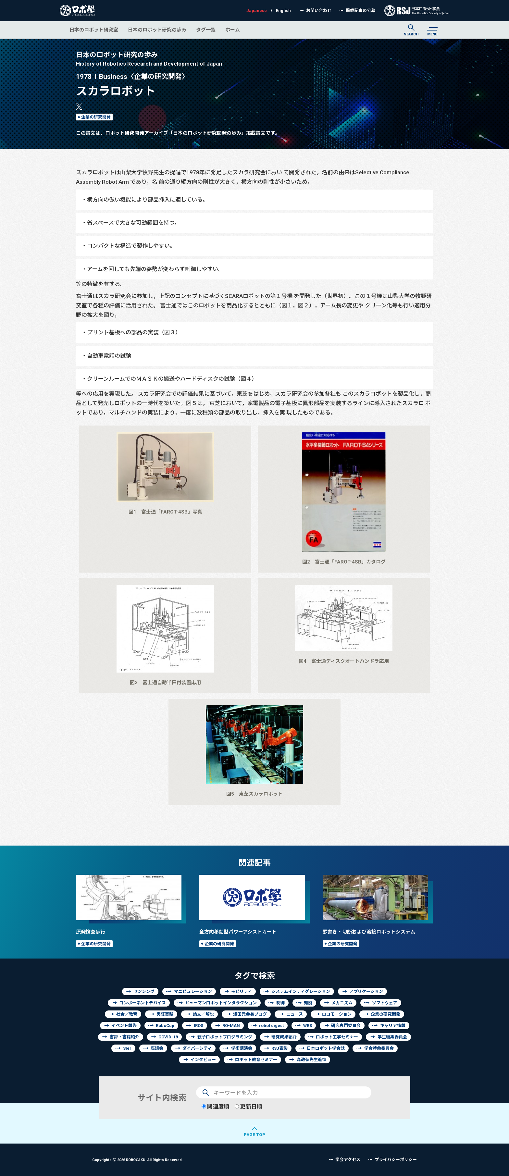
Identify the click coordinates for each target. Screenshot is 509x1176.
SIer (127, 1048)
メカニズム (342, 1003)
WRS (307, 1025)
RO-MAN (231, 1025)
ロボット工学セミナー (337, 1037)
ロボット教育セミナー (256, 1060)
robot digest (271, 1025)
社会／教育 (126, 1014)
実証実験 (164, 1014)
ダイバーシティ (197, 1048)
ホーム (232, 29)
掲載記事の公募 (360, 10)
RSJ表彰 (279, 1048)
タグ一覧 (206, 29)
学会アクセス (347, 1159)
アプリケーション (366, 991)
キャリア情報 (392, 1025)
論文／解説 (203, 1014)
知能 (308, 1003)
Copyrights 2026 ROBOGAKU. (137, 1159)
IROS (198, 1025)
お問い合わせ (318, 10)
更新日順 (248, 1106)
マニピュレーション (193, 991)
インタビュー (203, 1060)
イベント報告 (124, 1025)
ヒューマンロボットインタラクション (221, 1003)
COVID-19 (168, 1037)
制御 (280, 1003)
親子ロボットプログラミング (224, 1037)
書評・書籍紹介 (124, 1037)
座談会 (157, 1048)
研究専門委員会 (346, 1025)
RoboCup (165, 1025)
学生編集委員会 (392, 1037)
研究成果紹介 (284, 1037)
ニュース (294, 1014)
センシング (144, 991)
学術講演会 (241, 1048)
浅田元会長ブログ (250, 1014)
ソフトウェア (384, 1003)
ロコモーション (337, 1014)
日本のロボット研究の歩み (157, 29)
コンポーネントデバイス (142, 1003)
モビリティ (241, 991)
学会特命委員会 (379, 1048)
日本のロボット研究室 (93, 29)
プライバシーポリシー (396, 1159)
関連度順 (215, 1106)
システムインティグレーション (300, 991)
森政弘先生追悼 (311, 1060)
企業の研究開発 (96, 117)
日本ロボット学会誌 (326, 1048)
